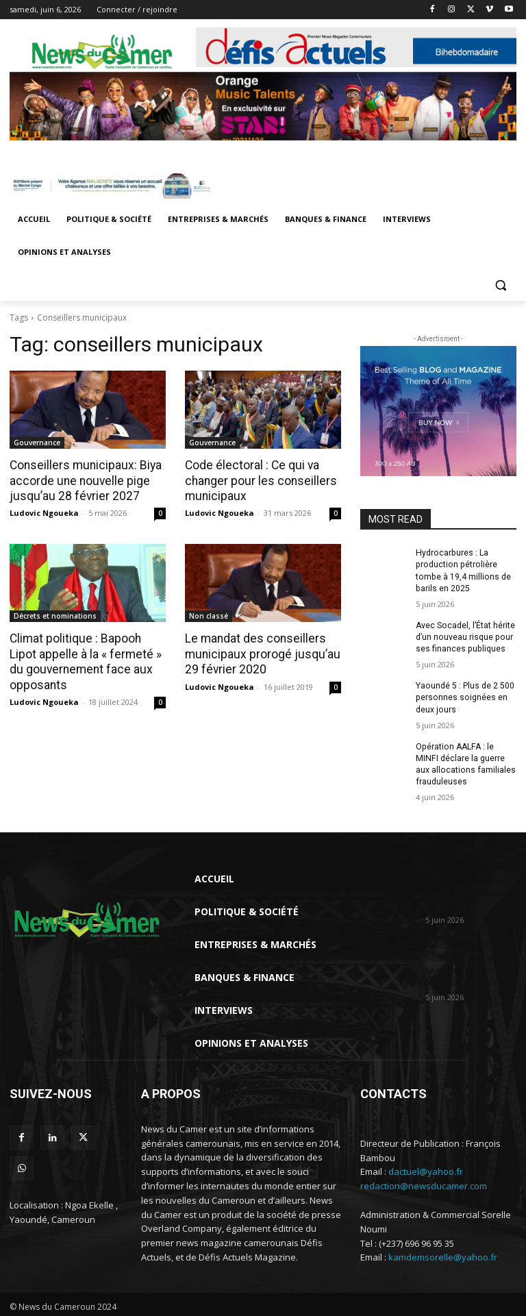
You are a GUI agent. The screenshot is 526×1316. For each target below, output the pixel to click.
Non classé (208, 615)
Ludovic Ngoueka (44, 512)
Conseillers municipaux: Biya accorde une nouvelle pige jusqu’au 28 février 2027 (82, 480)
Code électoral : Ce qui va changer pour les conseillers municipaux (257, 480)
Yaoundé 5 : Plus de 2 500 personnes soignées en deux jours (465, 696)
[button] (500, 285)
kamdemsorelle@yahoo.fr (442, 1254)
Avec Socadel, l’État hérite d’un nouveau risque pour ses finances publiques (465, 635)
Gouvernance (37, 442)
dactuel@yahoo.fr (425, 1169)
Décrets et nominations (55, 615)
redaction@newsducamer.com (423, 1183)
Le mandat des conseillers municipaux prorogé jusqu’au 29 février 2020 (259, 653)
